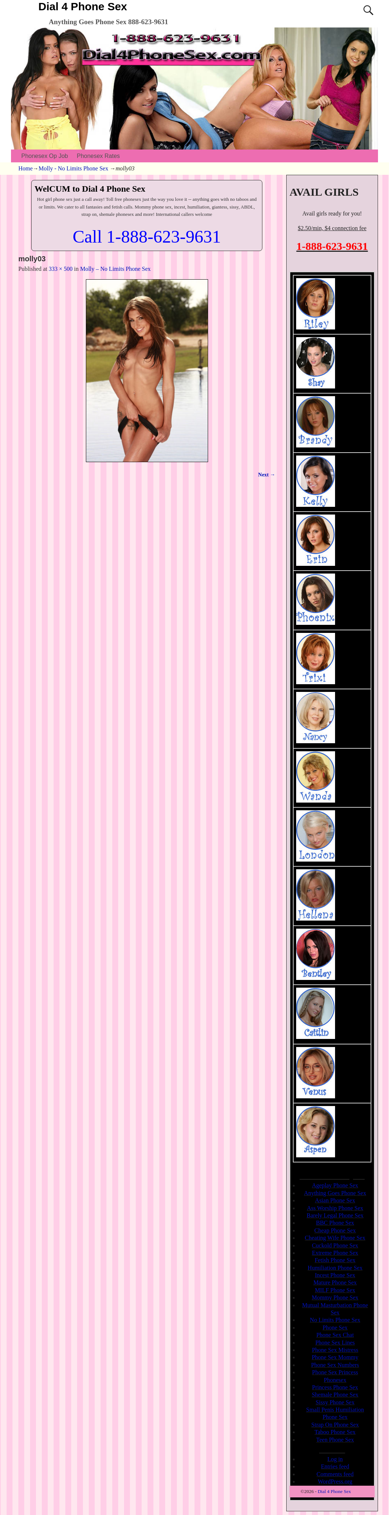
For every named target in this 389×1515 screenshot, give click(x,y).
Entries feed (335, 1466)
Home (25, 168)
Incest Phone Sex (335, 1275)
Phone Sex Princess (335, 1372)
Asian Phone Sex (335, 1200)
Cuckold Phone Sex (335, 1245)
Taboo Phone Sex (335, 1432)
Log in (335, 1459)
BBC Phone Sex (335, 1223)
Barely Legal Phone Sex (334, 1215)
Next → (266, 475)
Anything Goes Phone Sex (335, 1193)
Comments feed (335, 1474)
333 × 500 (61, 269)
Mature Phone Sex (335, 1282)
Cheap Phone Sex (335, 1230)
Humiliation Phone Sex (335, 1268)
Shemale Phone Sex (335, 1394)
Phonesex (335, 1380)
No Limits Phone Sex (335, 1320)
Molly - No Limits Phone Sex (73, 168)
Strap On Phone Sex (335, 1425)
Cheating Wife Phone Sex (335, 1238)
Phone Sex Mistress (335, 1350)
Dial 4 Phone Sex (83, 6)
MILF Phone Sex (335, 1290)
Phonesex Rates (98, 156)
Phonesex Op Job (44, 156)
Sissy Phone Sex (335, 1402)
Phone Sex (335, 1327)
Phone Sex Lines (335, 1342)
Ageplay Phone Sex (335, 1185)
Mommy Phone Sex (335, 1297)
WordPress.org (335, 1481)
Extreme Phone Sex (335, 1253)
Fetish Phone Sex (335, 1260)
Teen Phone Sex (335, 1440)
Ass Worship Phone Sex (335, 1208)
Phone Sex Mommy (335, 1357)
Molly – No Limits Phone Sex (115, 269)
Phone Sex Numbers (335, 1365)
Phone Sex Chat (335, 1335)
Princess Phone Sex (335, 1387)
